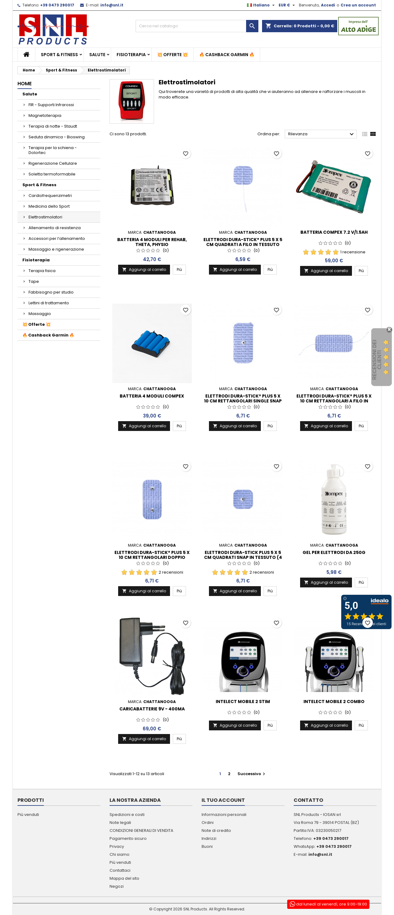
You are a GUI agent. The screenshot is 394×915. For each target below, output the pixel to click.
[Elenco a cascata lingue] (261, 5)
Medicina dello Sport (49, 206)
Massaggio (40, 314)
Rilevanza (321, 134)
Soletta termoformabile (52, 174)
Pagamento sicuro (128, 838)
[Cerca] (197, 26)
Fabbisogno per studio (51, 292)
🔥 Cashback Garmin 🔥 (226, 55)
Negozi (117, 886)
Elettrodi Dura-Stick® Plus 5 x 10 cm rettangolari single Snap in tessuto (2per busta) (243, 401)
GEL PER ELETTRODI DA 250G (334, 552)
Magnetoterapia (45, 115)
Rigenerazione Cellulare (53, 163)
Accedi (328, 5)
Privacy (117, 846)
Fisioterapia (131, 55)
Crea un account (358, 5)
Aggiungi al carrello (144, 269)
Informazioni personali (224, 814)
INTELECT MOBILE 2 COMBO (334, 701)
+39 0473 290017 (57, 5)
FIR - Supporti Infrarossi (51, 105)
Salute (97, 55)
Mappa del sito (124, 878)
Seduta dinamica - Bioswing (57, 137)
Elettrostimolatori (45, 217)
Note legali (120, 822)
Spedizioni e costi (127, 814)
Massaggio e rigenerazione (56, 249)
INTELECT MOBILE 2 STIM (243, 701)
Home (24, 83)
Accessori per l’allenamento (57, 238)
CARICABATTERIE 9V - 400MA (152, 709)
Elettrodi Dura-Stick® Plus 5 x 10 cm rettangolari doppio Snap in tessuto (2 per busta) (152, 557)
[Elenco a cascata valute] (287, 5)
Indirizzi (209, 838)
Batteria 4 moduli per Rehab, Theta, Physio (152, 242)
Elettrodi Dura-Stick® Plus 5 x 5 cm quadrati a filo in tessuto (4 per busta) (242, 244)
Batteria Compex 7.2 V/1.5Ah (334, 232)
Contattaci (120, 870)
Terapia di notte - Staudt (53, 126)
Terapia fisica (42, 271)
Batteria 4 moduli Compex (152, 396)
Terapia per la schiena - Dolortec (53, 150)
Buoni (207, 846)
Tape (34, 281)
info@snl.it (111, 5)
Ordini (208, 822)
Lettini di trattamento (49, 303)
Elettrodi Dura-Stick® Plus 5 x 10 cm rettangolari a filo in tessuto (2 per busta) (334, 401)
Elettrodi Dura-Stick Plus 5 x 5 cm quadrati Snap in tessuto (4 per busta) (243, 557)
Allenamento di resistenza (55, 228)
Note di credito (216, 830)
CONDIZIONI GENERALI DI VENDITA (141, 830)
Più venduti (28, 814)
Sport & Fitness (59, 55)
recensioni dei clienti (377, 360)
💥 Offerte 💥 (172, 55)
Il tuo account (223, 800)
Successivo (252, 774)
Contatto (308, 800)
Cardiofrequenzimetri (50, 195)
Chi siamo (119, 854)
